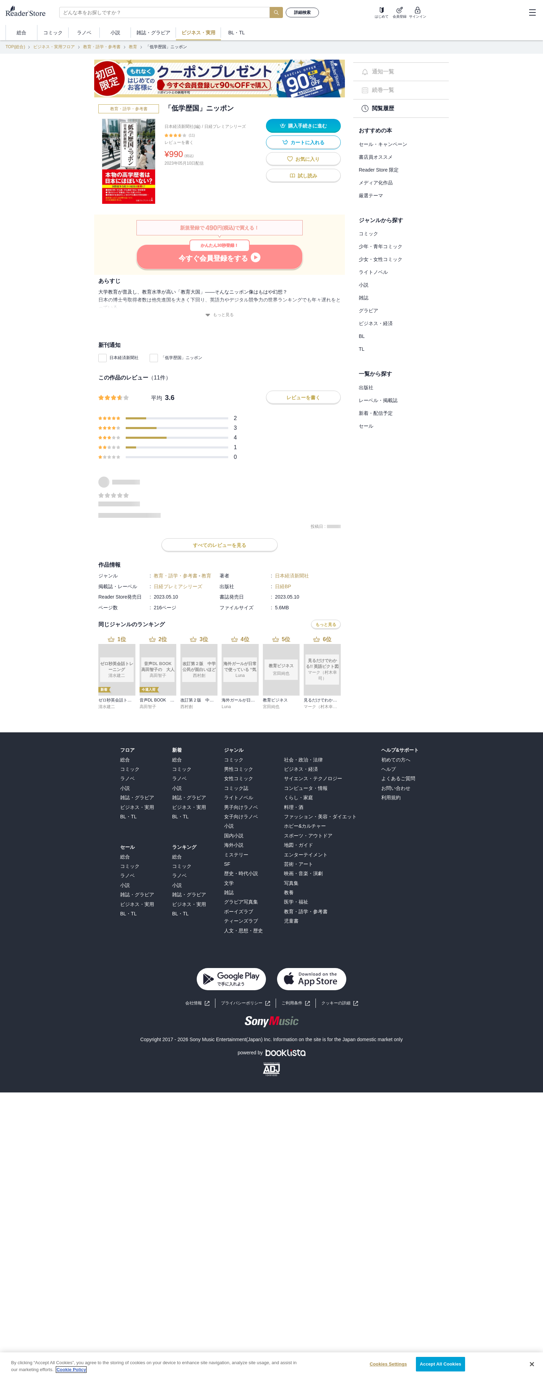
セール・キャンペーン (383, 144)
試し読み (303, 175)
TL (361, 349)
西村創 (186, 706)
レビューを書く (179, 142)
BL (362, 336)
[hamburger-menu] (532, 12)
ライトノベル (373, 272)
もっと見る (219, 314)
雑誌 (363, 297)
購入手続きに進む (303, 126)
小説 (363, 285)
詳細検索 (302, 12)
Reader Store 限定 (379, 170)
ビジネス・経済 (376, 323)
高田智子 (148, 706)
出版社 (366, 387)
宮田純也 (271, 706)
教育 (133, 46)
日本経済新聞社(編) (182, 126)
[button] (340, 1003)
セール (366, 426)
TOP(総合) (15, 46)
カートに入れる (303, 142)
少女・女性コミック (380, 259)
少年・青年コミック (380, 246)
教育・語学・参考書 (102, 46)
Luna (226, 706)
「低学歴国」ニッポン (181, 357)
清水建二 (106, 706)
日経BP (283, 586)
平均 (156, 398)
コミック (368, 233)
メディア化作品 (376, 182)
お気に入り (303, 159)
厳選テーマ (371, 195)
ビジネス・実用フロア (54, 46)
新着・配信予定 (376, 413)
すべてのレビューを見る (219, 545)
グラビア (368, 310)
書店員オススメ (376, 157)
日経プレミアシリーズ (225, 126)
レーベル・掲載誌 (378, 400)
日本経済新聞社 (124, 357)
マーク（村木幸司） (322, 706)
